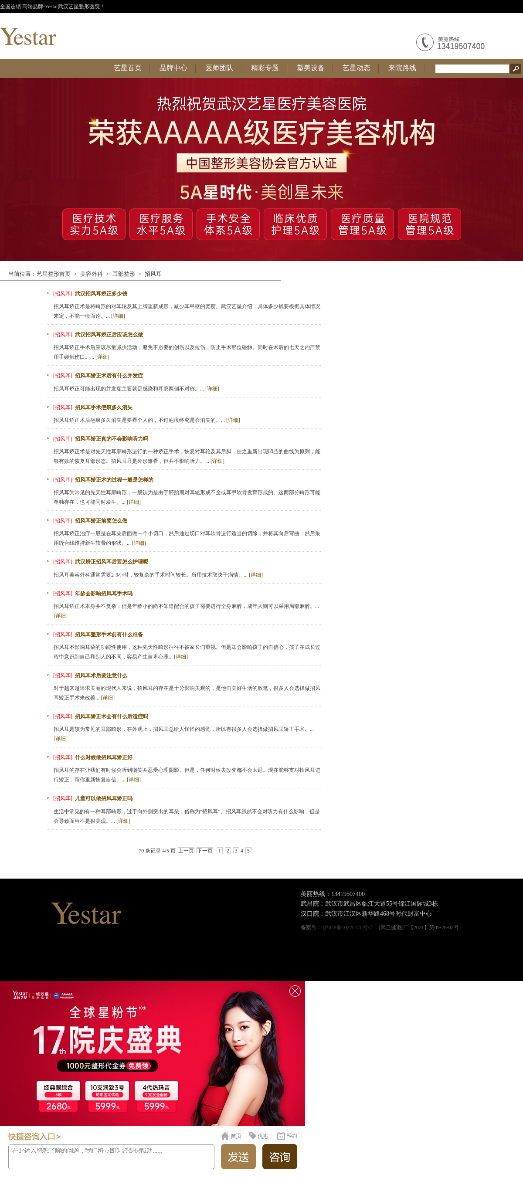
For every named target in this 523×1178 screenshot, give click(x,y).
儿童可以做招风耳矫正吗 (103, 798)
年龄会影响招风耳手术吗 (103, 594)
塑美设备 (311, 67)
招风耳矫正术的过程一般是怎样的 (114, 480)
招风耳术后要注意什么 (101, 675)
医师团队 (219, 67)
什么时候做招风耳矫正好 (103, 757)
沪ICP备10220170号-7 (348, 927)
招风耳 (153, 274)
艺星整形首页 (54, 274)
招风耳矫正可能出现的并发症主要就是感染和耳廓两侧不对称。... (136, 389)
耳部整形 (123, 274)
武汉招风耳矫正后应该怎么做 (109, 335)
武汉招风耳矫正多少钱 (101, 294)
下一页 (205, 851)
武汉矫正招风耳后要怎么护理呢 (111, 562)
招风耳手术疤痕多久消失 (103, 407)
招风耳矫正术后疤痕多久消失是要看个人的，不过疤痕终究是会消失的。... (147, 420)
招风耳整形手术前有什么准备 (109, 634)
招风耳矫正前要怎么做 (101, 521)
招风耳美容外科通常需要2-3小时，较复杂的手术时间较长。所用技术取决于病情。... (158, 575)
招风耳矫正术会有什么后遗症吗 (111, 716)
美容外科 (91, 274)
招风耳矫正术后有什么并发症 (109, 376)
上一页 (186, 851)
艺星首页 (128, 67)
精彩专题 (265, 67)
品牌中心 (173, 67)
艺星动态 (356, 67)
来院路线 (402, 67)
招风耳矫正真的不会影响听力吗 (111, 439)
